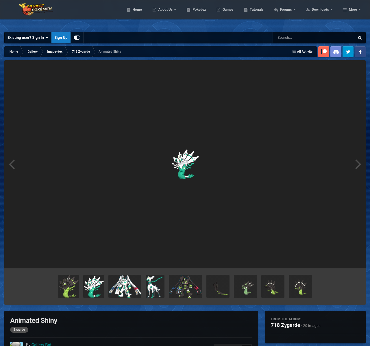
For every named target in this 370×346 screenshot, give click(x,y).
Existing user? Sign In (28, 37)
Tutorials (293, 14)
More (353, 14)
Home (174, 14)
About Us (202, 14)
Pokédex (236, 14)
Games (265, 14)
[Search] (299, 37)
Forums (323, 14)
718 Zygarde (285, 325)
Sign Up (60, 37)
